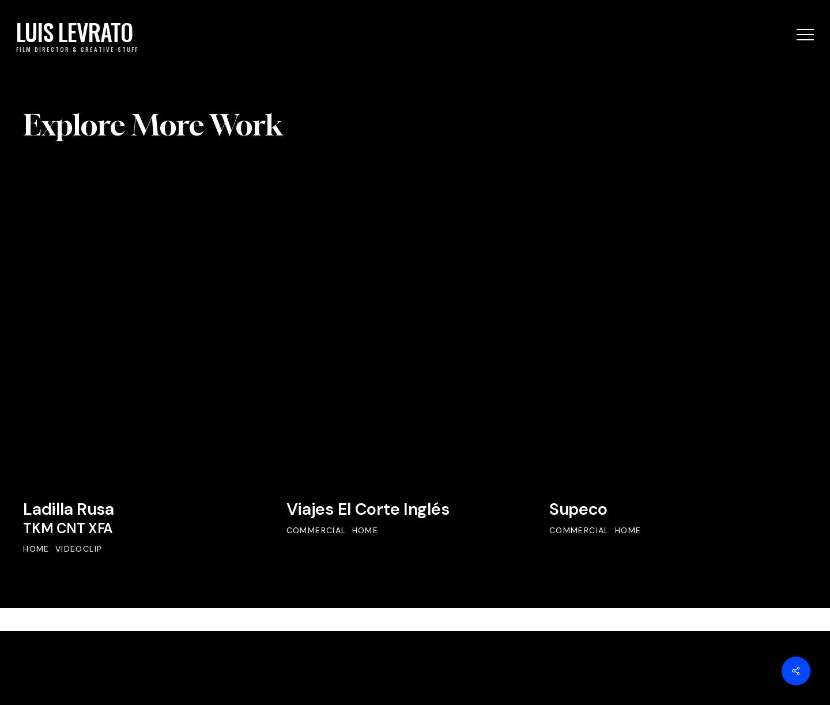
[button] (805, 35)
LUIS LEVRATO (74, 33)
